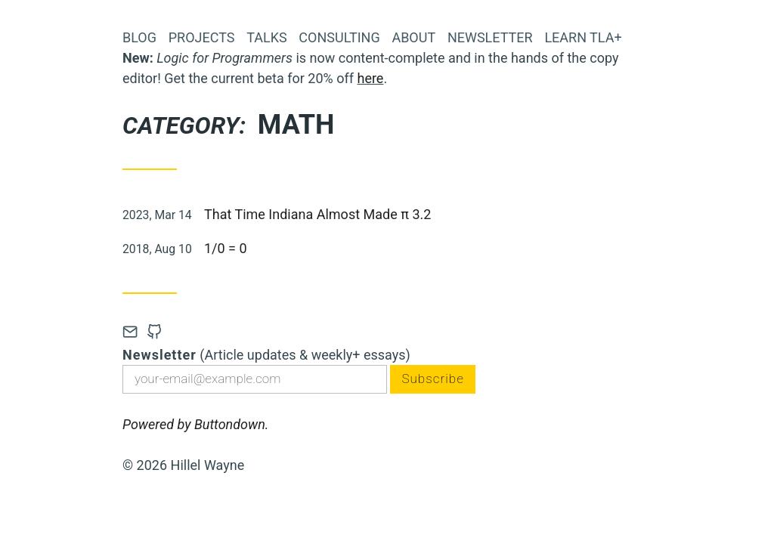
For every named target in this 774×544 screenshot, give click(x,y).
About (413, 37)
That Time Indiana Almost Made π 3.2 (317, 214)
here (370, 78)
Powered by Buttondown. (195, 426)
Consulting (339, 37)
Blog (139, 37)
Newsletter (490, 37)
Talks (266, 37)
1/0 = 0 (225, 248)
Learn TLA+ (582, 37)
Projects (202, 37)
